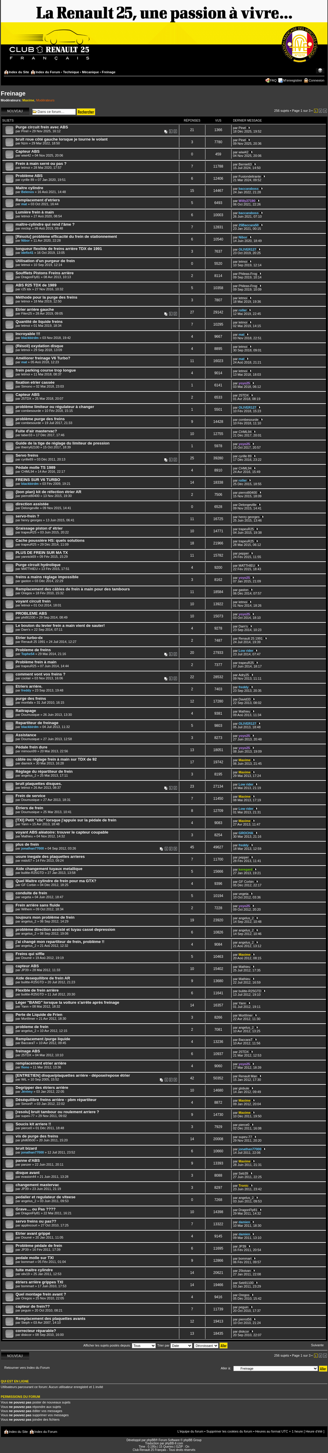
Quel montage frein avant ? (41, 1294)
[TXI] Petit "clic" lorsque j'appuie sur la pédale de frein (66, 820)
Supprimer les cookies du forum (229, 1431)
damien (244, 1222)
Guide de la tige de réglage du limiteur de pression (63, 443)
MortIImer (28, 1018)
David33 (245, 699)
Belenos (27, 192)
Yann (24, 824)
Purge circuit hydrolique (38, 565)
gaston (26, 581)
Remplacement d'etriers (38, 200)
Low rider (246, 650)
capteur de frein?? (33, 1306)
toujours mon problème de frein (45, 917)
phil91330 (28, 617)
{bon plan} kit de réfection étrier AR (49, 492)
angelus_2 (28, 775)
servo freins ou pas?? (36, 1221)
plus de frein (27, 844)
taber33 (26, 435)
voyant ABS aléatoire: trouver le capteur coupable (62, 832)
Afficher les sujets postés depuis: (119, 1345)
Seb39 (243, 1173)
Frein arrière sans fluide (38, 905)
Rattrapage (26, 710)
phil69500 (28, 1140)
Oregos (26, 593)
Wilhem (26, 909)
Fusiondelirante (250, 176)
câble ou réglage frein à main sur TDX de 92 (56, 759)
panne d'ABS (28, 1160)
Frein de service (30, 796)
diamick (26, 763)
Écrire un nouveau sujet (15, 111)
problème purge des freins (40, 419)
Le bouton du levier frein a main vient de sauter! (60, 625)
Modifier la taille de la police (320, 71)
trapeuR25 (28, 532)
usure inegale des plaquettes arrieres (50, 856)
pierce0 (26, 1128)
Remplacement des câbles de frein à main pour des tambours (73, 589)
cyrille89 (27, 459)
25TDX (26, 398)
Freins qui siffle (30, 954)
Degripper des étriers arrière (42, 1087)
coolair (26, 678)
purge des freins (31, 698)
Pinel (24, 131)
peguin (26, 1310)
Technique (71, 72)
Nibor (25, 240)
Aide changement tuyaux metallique (49, 868)
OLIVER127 (247, 249)
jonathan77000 (32, 848)
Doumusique (30, 714)
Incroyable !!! (28, 334)
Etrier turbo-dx (29, 637)
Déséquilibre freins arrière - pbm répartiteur (56, 1099)
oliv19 (25, 1274)
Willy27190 (247, 201)
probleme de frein (32, 1027)
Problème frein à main (36, 662)
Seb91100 (246, 1283)
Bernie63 (245, 164)
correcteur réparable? (36, 1330)
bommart (27, 1262)
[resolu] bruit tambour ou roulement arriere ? (57, 1112)
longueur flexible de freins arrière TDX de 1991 (59, 248)
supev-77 (27, 1116)
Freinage (108, 72)
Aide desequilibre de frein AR (43, 978)
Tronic (243, 1185)
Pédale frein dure (31, 747)
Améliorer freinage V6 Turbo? (43, 358)
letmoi (25, 167)
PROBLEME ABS (31, 613)
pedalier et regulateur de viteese (46, 1197)
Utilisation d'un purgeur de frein (45, 261)
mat (24, 204)
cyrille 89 (27, 179)
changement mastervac (37, 1185)
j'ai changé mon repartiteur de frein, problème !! (60, 941)
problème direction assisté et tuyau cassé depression (65, 929)
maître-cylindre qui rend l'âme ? (45, 224)
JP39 (24, 970)
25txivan (245, 1270)
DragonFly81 (30, 277)
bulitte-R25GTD (32, 872)
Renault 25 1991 (33, 641)
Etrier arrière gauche (35, 309)
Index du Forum (48, 72)
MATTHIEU (29, 569)
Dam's (25, 629)
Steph (25, 1322)
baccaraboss (249, 188)
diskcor (26, 1334)
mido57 (26, 860)
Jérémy (27, 1091)
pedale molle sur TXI (35, 1258)
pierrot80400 (30, 496)
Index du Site (19, 72)
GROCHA (246, 833)
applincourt (29, 1225)
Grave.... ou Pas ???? (36, 1209)
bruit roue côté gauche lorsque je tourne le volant (62, 139)
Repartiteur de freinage (37, 723)
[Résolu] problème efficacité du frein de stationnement (66, 236)
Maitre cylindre (29, 188)
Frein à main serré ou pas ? (41, 163)
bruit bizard (26, 1148)
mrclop (26, 228)
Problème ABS (29, 175)
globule (244, 1088)
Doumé (26, 958)
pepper (244, 553)
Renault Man (248, 1076)
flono (25, 1067)
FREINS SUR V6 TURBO (38, 479)
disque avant (28, 1172)
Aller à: (226, 1368)
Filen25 (26, 313)
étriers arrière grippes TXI (40, 1282)
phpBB (151, 1440)
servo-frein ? (27, 516)
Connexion (316, 80)
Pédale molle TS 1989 (36, 467)
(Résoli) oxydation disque (39, 346)
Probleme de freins (33, 650)
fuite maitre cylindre (34, 1270)
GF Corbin (28, 885)
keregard (245, 869)
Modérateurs (45, 100)
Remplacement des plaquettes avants (50, 1318)
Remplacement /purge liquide (43, 1039)
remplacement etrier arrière (41, 1063)
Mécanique (90, 72)
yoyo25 (244, 383)
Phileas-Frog (248, 273)
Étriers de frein (29, 808)
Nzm (24, 143)
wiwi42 (26, 155)
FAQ (273, 80)
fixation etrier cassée (35, 382)
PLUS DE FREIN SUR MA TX (42, 552)
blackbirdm (30, 338)
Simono (26, 386)
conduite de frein (31, 893)
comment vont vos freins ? (41, 674)
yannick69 (28, 556)
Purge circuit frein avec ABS (42, 127)
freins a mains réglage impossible (47, 577)
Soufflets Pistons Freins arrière (45, 273)
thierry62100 (30, 447)
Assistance (26, 735)
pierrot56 (245, 1319)
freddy (26, 690)
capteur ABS (27, 966)
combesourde (31, 410)
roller (243, 310)
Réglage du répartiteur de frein (44, 771)
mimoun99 (28, 751)
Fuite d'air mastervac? (36, 431)
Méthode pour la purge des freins (46, 297)
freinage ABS (28, 1051)
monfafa (27, 702)
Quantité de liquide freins (39, 321)
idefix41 (27, 252)
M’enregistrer (292, 80)
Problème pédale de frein (39, 1245)
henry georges (31, 520)
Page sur (301, 110)
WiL (24, 1079)
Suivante (317, 1345)
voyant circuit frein (33, 601)
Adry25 (244, 675)
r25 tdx (26, 289)
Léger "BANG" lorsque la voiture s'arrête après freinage (67, 1002)
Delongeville (30, 508)
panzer (26, 1164)
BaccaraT (28, 1043)
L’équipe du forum (190, 1431)
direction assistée (32, 504)
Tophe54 (27, 654)
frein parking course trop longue (46, 370)
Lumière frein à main (35, 212)
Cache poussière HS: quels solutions (50, 540)
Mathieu (244, 711)
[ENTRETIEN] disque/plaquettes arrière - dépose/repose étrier (73, 1075)
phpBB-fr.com (174, 1443)
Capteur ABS (28, 151)
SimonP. (27, 1103)
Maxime (28, 100)
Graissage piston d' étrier (39, 528)
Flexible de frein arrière (37, 990)
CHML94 (245, 432)
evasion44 (28, 1176)
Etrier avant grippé (33, 1233)
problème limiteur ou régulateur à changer (55, 406)
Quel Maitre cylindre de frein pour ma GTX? (56, 881)
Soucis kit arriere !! (33, 1124)
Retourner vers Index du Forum (27, 1367)
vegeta (26, 897)
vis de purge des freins (37, 1136)
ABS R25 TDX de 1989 (36, 285)
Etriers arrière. (29, 686)
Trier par (174, 1345)
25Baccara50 (249, 225)
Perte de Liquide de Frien (39, 1014)
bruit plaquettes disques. (39, 783)
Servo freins (27, 455)
